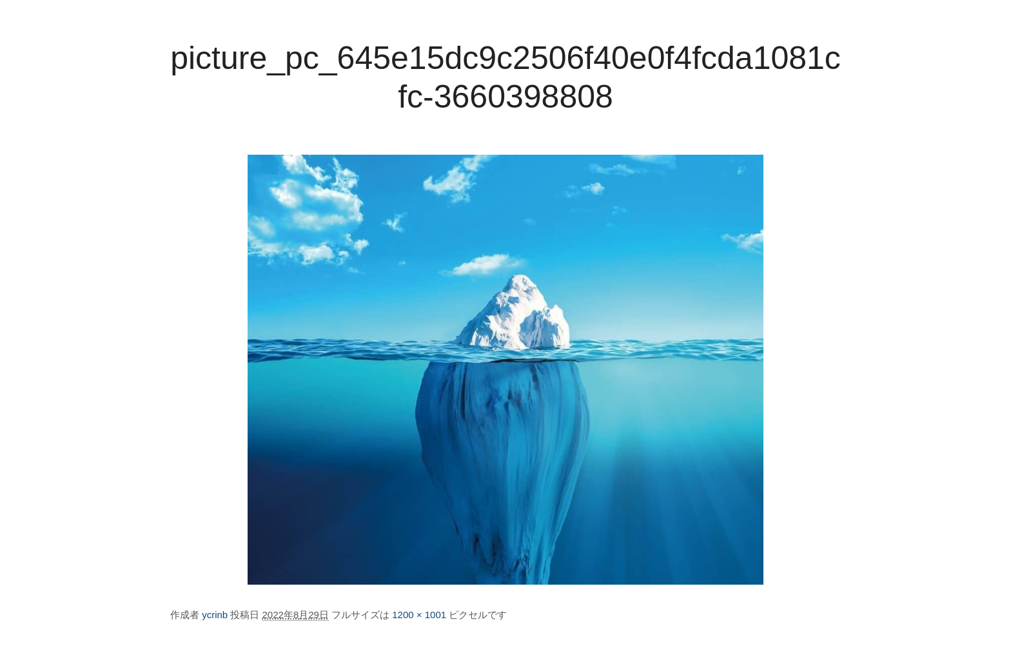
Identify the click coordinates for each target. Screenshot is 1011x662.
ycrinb (215, 614)
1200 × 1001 (419, 614)
